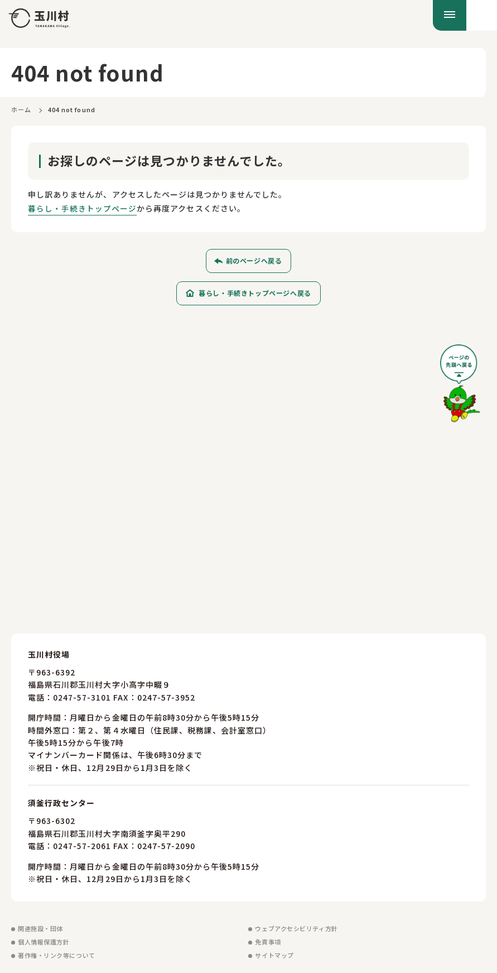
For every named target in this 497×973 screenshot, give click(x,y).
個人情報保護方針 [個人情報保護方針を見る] (43, 941)
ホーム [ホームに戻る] (21, 109)
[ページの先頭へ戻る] (460, 387)
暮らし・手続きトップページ (82, 208)
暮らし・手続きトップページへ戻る (255, 293)
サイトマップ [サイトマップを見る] (274, 955)
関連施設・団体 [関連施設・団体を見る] (40, 928)
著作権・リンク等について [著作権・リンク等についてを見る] (56, 955)
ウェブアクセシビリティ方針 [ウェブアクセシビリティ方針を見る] (296, 928)
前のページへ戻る (254, 260)
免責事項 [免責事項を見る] (268, 941)
